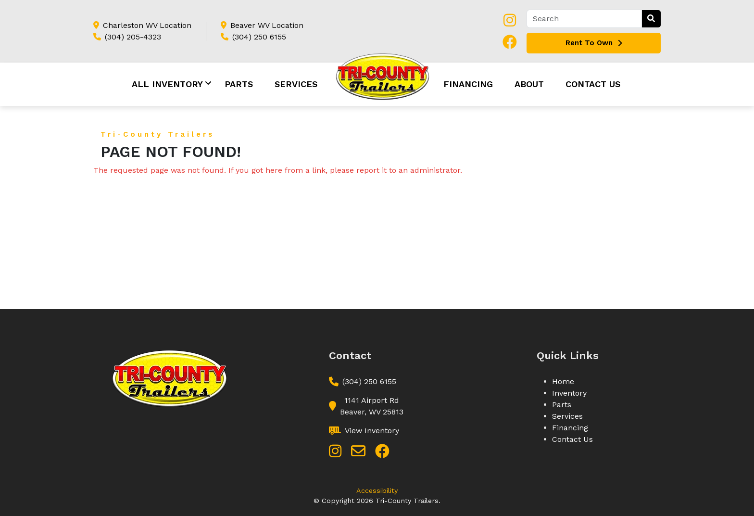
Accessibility (377, 490)
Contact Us (593, 84)
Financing (468, 84)
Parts (239, 84)
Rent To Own (594, 43)
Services (296, 84)
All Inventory (167, 84)
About (529, 84)
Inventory (569, 393)
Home (563, 381)
